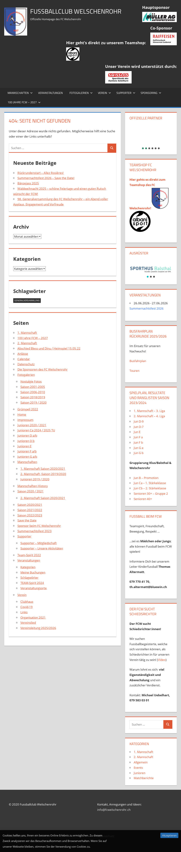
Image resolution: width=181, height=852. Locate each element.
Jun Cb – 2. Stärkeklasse (150, 488)
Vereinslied (28, 623)
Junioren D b (25, 441)
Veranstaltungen (50, 93)
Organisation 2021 (33, 617)
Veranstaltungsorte (33, 588)
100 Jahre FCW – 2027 (24, 102)
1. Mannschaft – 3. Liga (149, 411)
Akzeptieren (169, 835)
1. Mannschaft (27, 333)
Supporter (125, 93)
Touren (134, 371)
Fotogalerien (81, 93)
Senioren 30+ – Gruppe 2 (151, 494)
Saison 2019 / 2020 (33, 402)
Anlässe (22, 354)
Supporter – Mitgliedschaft (38, 543)
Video (162, 660)
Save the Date (27, 520)
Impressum (25, 420)
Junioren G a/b (27, 457)
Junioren (139, 773)
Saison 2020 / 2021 (30, 491)
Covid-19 (26, 607)
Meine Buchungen (32, 572)
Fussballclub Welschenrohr (75, 11)
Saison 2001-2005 (32, 387)
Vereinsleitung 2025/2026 (38, 628)
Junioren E (24, 446)
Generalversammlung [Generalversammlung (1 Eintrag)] (27, 300)
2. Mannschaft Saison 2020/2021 (42, 498)
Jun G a (138, 448)
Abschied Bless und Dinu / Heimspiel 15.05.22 (48, 348)
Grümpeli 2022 (27, 409)
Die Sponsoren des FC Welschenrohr (42, 369)
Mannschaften (20, 93)
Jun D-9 (139, 421)
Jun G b (138, 453)
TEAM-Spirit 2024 (32, 583)
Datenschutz (26, 364)
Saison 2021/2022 (29, 510)
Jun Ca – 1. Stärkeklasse (150, 483)
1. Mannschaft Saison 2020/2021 (42, 469)
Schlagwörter (29, 577)
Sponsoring (151, 93)
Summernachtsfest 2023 (34, 531)
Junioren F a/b (27, 451)
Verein (104, 93)
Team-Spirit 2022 (29, 555)
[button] (150, 134)
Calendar (23, 359)
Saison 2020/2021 (29, 505)
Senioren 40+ (143, 499)
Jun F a (138, 437)
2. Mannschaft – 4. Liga (150, 416)
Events (138, 768)
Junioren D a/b (27, 436)
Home (21, 414)
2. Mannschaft (27, 343)
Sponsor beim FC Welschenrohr (39, 526)
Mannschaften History (32, 486)
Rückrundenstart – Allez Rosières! (40, 173)
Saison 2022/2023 (29, 515)
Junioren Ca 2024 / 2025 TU (36, 430)
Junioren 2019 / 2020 (34, 479)
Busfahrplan (137, 361)
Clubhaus (26, 602)
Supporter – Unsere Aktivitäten (41, 548)
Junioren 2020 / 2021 (31, 425)
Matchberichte (144, 778)
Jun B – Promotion (146, 478)
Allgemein (140, 762)
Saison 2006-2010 (32, 392)
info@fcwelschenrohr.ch (114, 810)
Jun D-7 (139, 427)
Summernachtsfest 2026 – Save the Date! (45, 178)
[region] (150, 137)
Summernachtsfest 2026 (146, 308)
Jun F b (138, 442)
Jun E (137, 432)
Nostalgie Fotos (31, 381)
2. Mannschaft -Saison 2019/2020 (43, 474)
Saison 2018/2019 (32, 397)
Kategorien (27, 567)
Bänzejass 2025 (28, 183)
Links (24, 612)
